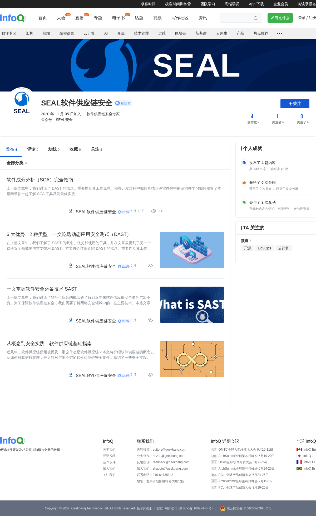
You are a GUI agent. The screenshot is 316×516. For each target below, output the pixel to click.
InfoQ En (309, 449)
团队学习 (207, 4)
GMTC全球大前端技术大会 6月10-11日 (245, 449)
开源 (121, 33)
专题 (98, 18)
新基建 (201, 33)
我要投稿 (109, 456)
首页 (42, 18)
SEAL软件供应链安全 (96, 212)
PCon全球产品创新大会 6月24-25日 (243, 475)
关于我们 (109, 449)
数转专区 (9, 33)
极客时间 (148, 4)
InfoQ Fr (309, 462)
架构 (29, 33)
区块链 (180, 33)
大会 (61, 18)
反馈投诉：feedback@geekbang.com (163, 462)
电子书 (118, 18)
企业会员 (280, 4)
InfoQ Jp (309, 456)
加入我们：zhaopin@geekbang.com (162, 468)
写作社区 (180, 18)
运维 (162, 33)
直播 (79, 18)
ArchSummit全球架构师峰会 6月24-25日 (246, 468)
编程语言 (67, 33)
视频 (157, 18)
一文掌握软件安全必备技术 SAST (42, 289)
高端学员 (232, 4)
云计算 (89, 33)
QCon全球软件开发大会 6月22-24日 (243, 462)
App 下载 (256, 4)
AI (106, 33)
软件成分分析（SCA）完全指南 (40, 179)
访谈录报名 (307, 4)
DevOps (264, 248)
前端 (46, 33)
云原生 (221, 33)
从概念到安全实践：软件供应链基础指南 (49, 343)
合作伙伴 (109, 462)
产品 (240, 33)
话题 (139, 18)
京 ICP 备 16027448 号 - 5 (197, 508)
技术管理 (141, 33)
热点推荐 (261, 33)
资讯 (203, 18)
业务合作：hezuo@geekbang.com (161, 456)
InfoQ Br (309, 468)
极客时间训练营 (178, 4)
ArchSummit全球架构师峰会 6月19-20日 (246, 456)
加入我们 (109, 468)
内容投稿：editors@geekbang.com (161, 449)
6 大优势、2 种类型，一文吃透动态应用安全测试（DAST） (69, 234)
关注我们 (109, 475)
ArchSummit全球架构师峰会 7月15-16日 (246, 481)
